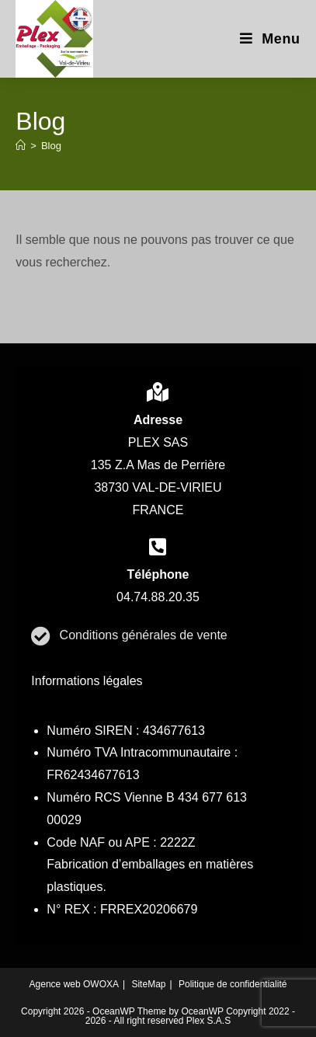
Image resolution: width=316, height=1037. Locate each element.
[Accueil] (21, 145)
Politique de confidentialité (232, 984)
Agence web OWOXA (74, 984)
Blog (51, 145)
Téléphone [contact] (158, 574)
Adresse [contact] (158, 419)
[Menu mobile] (270, 39)
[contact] (158, 392)
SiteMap (148, 984)
